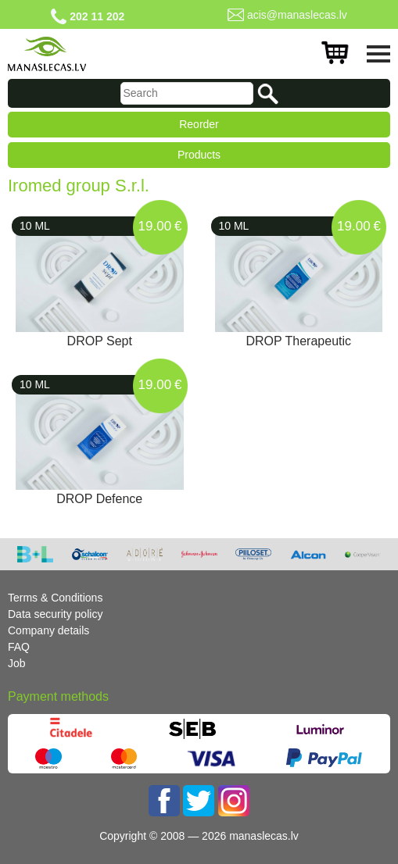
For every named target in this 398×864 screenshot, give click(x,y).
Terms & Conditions (55, 597)
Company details (48, 630)
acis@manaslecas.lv (297, 15)
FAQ (19, 647)
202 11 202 (97, 16)
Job (17, 663)
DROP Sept (99, 341)
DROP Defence (99, 498)
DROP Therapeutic (298, 341)
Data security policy (55, 614)
